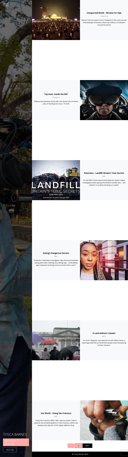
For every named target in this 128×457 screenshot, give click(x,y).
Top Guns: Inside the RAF (56, 54)
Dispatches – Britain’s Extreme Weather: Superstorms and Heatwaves (56, 372)
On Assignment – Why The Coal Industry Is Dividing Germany (104, 412)
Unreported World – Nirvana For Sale (104, 13)
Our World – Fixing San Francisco (56, 213)
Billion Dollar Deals (56, 289)
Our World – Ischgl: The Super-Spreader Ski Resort (104, 253)
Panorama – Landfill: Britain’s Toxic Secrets (104, 93)
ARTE (104, 176)
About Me (10, 450)
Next (87, 446)
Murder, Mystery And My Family (104, 329)
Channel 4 (104, 16)
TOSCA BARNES (15, 434)
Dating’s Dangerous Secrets (56, 133)
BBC (104, 96)
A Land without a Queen (104, 173)
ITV (104, 417)
